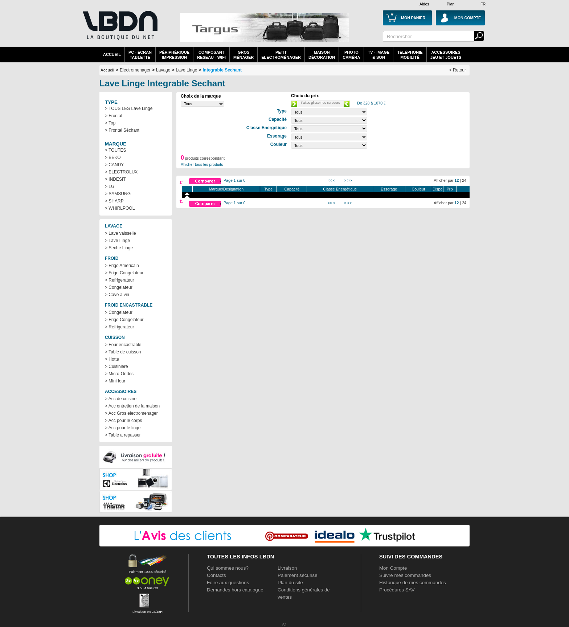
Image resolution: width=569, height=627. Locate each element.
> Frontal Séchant (122, 130)
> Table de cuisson (123, 352)
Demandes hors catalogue (235, 590)
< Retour (457, 70)
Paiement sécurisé (298, 575)
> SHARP (114, 201)
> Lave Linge (117, 240)
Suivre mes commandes (405, 575)
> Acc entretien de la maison (132, 406)
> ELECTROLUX (121, 172)
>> (349, 180)
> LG (109, 186)
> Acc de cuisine (120, 398)
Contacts (216, 575)
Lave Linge (186, 70)
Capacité (291, 189)
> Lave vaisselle (120, 233)
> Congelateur (118, 287)
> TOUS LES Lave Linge (128, 108)
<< (329, 180)
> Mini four (115, 381)
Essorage (389, 189)
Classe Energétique (340, 189)
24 (464, 180)
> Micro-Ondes (119, 373)
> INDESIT (115, 179)
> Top (110, 123)
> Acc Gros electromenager (131, 413)
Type (268, 189)
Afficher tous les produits (202, 164)
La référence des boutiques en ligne (119, 30)
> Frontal (113, 115)
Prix (450, 189)
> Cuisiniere (116, 366)
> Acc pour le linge (122, 427)
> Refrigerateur (119, 280)
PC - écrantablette (140, 55)
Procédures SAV (397, 590)
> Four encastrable (123, 344)
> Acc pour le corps (123, 420)
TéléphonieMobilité (409, 55)
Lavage (163, 70)
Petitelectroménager (281, 55)
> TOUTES (115, 150)
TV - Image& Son (378, 55)
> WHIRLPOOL (120, 208)
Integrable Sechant (222, 70)
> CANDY (114, 164)
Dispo (437, 189)
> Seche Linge (119, 247)
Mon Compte (393, 568)
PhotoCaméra (351, 55)
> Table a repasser (123, 435)
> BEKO (113, 157)
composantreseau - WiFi (211, 55)
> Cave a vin (117, 294)
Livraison (287, 568)
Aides (424, 4)
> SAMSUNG (118, 193)
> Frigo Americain (122, 265)
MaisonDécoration (321, 55)
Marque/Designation (226, 189)
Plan (450, 4)
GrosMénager (243, 55)
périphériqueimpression (174, 55)
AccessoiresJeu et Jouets (446, 55)
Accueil (112, 54)
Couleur (418, 189)
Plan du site (290, 582)
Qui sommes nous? (228, 568)
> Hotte (112, 359)
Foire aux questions (228, 582)
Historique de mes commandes (412, 582)
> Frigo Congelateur (124, 272)
